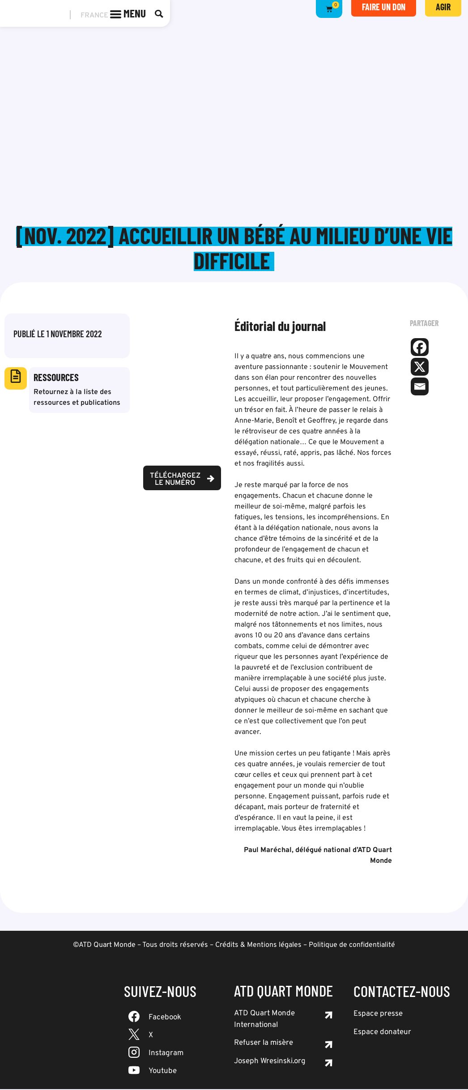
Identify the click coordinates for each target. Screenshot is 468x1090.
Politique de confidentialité (352, 946)
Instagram (166, 1054)
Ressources (56, 378)
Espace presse (378, 1015)
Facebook (165, 1018)
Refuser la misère (263, 1044)
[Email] (420, 387)
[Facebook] (420, 348)
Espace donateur (382, 1033)
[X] (420, 368)
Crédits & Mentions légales (258, 946)
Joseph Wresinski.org (270, 1062)
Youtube (163, 1072)
